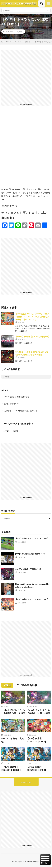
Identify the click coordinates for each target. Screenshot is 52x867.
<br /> (26, 149)
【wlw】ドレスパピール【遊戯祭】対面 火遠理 (13, 711)
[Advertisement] (26, 76)
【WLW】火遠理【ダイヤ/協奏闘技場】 (32, 336)
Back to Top (26, 782)
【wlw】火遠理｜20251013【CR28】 (37, 768)
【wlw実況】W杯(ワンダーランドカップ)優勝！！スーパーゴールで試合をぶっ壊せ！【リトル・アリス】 (32, 317)
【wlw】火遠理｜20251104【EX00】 (37, 740)
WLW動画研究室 (33, 862)
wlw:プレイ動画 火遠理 (12, 740)
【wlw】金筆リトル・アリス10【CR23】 (32, 538)
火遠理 (19, 31)
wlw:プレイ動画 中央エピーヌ (28, 569)
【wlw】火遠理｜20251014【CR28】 (11, 768)
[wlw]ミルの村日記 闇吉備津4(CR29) (30, 554)
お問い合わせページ (12, 404)
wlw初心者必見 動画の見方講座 (16, 397)
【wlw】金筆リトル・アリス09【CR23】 (32, 599)
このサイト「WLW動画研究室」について (20, 411)
